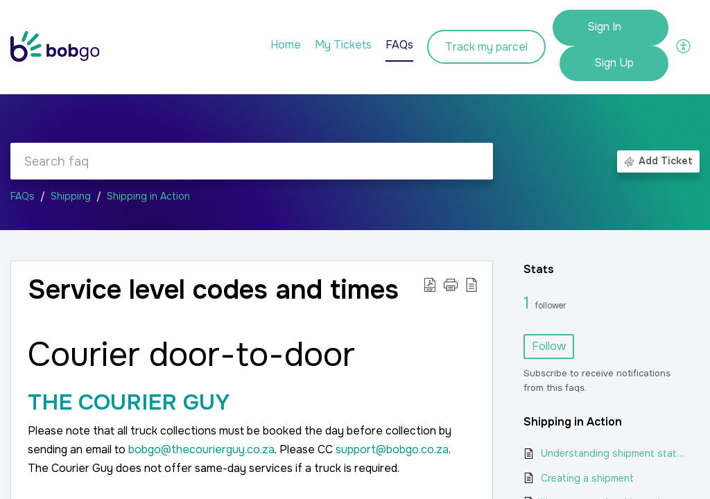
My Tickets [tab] (343, 44)
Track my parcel (486, 47)
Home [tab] (285, 44)
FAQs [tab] (399, 44)
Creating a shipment (587, 478)
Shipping (71, 196)
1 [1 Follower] (529, 303)
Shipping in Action (148, 196)
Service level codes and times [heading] (213, 290)
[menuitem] (610, 28)
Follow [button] (549, 346)
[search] (251, 161)
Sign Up (614, 62)
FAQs (22, 196)
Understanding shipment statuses (613, 453)
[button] (684, 45)
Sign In (604, 26)
